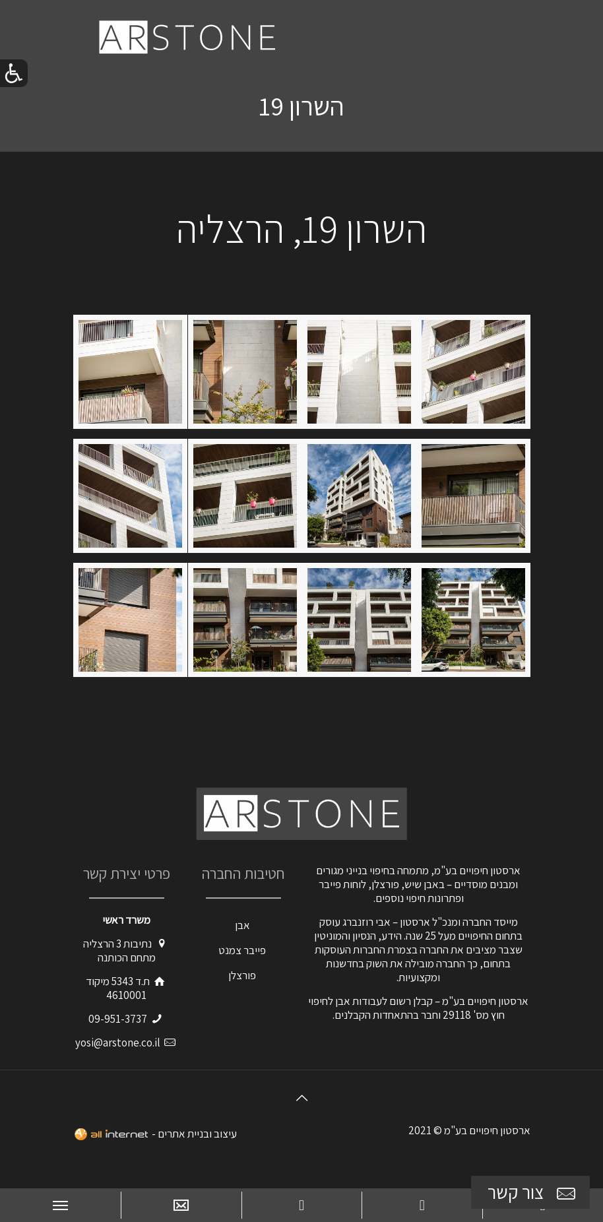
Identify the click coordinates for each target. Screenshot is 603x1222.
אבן (242, 925)
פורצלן (242, 975)
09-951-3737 (117, 1019)
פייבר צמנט (242, 950)
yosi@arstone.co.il (117, 1042)
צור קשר (533, 1193)
